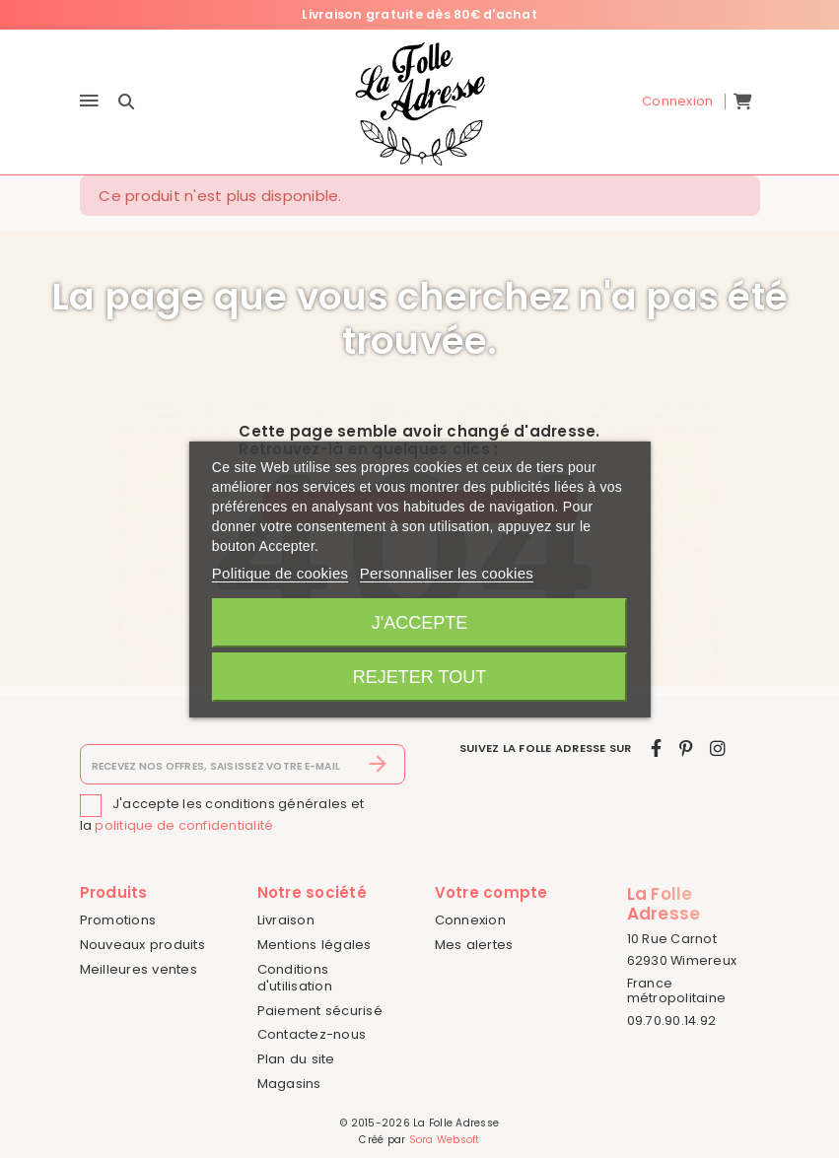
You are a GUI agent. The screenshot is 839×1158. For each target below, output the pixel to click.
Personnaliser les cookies (446, 573)
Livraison (286, 920)
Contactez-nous (312, 1034)
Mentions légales (314, 944)
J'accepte (419, 623)
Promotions (118, 920)
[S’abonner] (378, 764)
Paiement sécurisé (320, 1010)
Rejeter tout (419, 677)
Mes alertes (474, 944)
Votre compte (491, 892)
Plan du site (296, 1059)
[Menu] (89, 102)
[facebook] (656, 748)
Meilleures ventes (138, 969)
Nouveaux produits (142, 944)
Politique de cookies (280, 573)
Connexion (470, 920)
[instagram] (717, 748)
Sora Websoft (444, 1139)
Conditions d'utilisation (294, 977)
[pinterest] (685, 748)
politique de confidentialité (184, 825)
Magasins (289, 1083)
